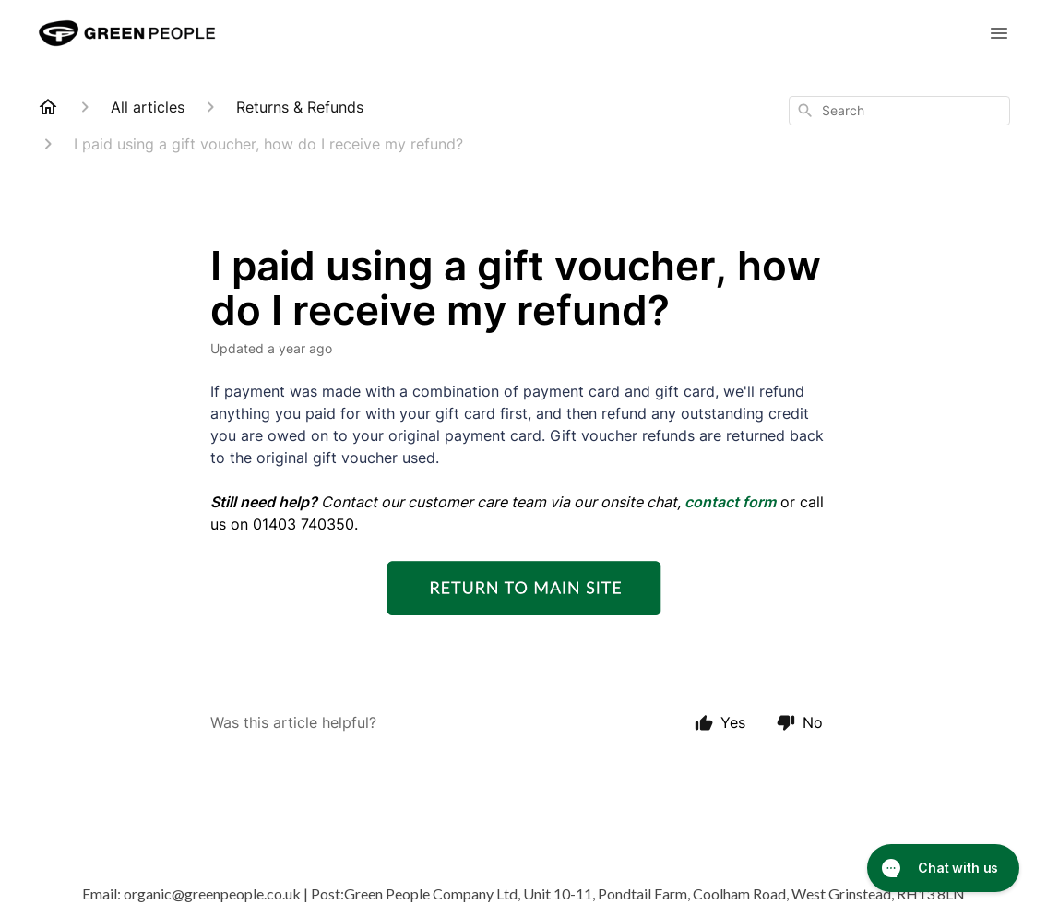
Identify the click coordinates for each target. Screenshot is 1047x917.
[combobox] (899, 110)
